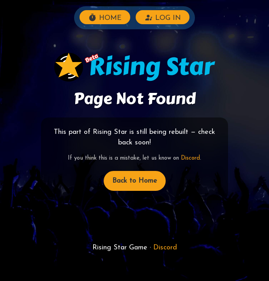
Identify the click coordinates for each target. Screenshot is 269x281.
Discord (190, 158)
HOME (105, 17)
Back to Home (134, 181)
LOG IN (162, 17)
